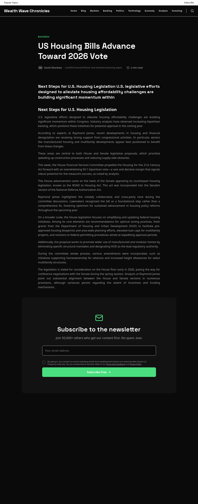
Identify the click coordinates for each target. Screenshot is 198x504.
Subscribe (189, 2)
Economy (150, 11)
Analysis (163, 11)
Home (74, 11)
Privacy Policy (135, 364)
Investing (177, 11)
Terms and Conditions (115, 364)
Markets (94, 11)
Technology (134, 11)
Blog (83, 11)
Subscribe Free (99, 372)
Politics (120, 11)
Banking (107, 11)
